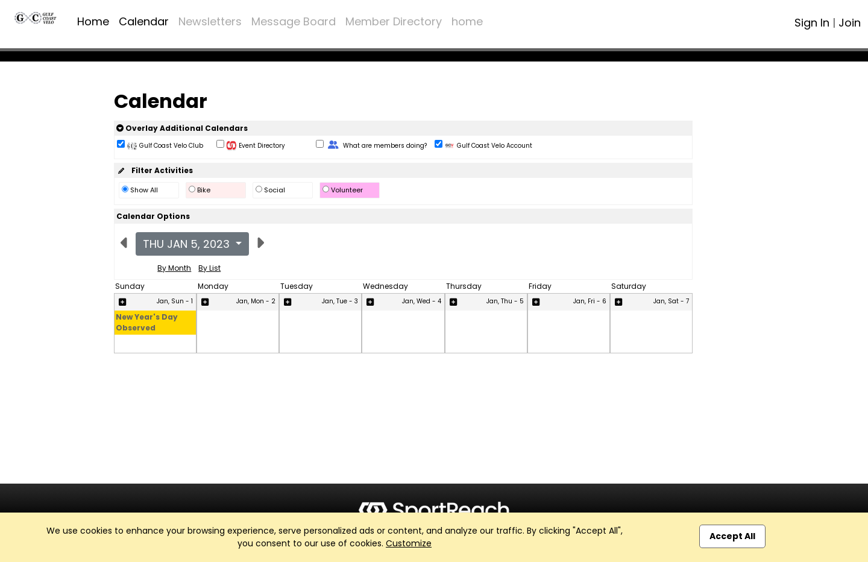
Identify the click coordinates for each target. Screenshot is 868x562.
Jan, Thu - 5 (505, 301)
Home (93, 21)
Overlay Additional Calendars (182, 128)
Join (849, 22)
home (467, 21)
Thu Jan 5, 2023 (188, 243)
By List (209, 268)
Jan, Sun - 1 (175, 301)
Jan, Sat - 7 (671, 301)
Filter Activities (154, 170)
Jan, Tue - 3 (340, 301)
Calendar (144, 21)
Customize (409, 543)
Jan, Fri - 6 (589, 301)
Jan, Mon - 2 (255, 301)
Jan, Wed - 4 (421, 301)
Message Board (293, 21)
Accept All (732, 536)
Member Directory (393, 21)
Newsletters (210, 21)
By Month (174, 268)
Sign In (811, 22)
